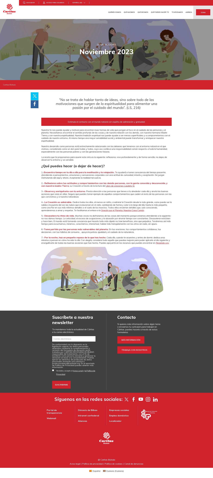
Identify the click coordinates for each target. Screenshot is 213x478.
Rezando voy (162, 243)
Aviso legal (75, 463)
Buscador (30, 3)
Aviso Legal (78, 371)
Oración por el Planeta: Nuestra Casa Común (122, 210)
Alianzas (82, 421)
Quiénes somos (114, 12)
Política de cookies (114, 463)
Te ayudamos (177, 12)
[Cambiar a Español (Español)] (95, 471)
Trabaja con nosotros (134, 350)
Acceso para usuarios (55, 3)
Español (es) (77, 3)
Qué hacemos (129, 12)
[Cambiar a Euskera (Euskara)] (113, 471)
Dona (203, 12)
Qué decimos (143, 12)
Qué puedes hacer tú (160, 12)
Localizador (115, 421)
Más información (130, 340)
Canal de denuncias (133, 463)
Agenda (189, 12)
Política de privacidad (92, 463)
